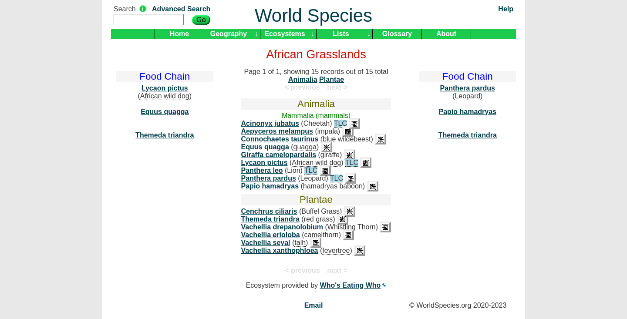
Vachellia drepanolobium (282, 227)
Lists (341, 33)
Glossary (397, 33)
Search (125, 9)
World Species (313, 15)
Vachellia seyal (265, 242)
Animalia (302, 79)
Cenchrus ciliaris (269, 211)
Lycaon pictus (165, 88)
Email (313, 305)
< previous (302, 87)
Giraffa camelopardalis (279, 154)
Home (179, 33)
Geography (228, 33)
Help (505, 9)
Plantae (331, 79)
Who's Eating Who (350, 285)
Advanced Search (181, 9)
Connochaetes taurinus (280, 139)
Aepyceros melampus (277, 131)
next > (337, 87)
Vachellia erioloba (270, 234)
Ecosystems (284, 33)
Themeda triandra (164, 135)
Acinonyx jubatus (270, 123)
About (446, 33)
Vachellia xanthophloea (279, 250)
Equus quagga (165, 111)
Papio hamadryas (270, 186)
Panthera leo (262, 170)
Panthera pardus (268, 178)
